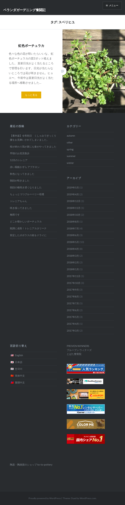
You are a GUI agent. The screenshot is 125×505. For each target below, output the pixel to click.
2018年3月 (73, 255)
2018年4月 (73, 248)
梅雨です (15, 214)
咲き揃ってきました (21, 207)
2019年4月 (73, 194)
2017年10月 (73, 282)
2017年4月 (73, 323)
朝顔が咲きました (19, 180)
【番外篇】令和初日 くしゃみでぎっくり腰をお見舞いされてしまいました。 (33, 137)
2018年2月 (73, 262)
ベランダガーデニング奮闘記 (24, 10)
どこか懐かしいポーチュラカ (26, 221)
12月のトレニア (19, 160)
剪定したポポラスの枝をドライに (28, 235)
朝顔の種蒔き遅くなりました (26, 187)
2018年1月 (73, 269)
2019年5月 (73, 187)
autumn (71, 135)
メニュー (113, 5)
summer (71, 156)
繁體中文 (20, 382)
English (19, 355)
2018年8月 (73, 221)
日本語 (18, 362)
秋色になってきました (22, 173)
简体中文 (20, 375)
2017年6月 (73, 310)
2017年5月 (73, 316)
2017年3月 (73, 330)
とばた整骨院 (74, 353)
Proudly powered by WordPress (44, 498)
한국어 (18, 368)
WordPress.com (88, 498)
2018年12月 (73, 201)
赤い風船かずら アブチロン (25, 166)
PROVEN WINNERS (78, 345)
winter (70, 162)
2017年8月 (73, 296)
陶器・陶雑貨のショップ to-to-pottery (31, 464)
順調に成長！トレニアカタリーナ (28, 228)
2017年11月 (73, 276)
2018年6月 (73, 235)
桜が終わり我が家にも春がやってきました (33, 146)
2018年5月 (73, 242)
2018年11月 (73, 207)
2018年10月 (73, 214)
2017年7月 (73, 303)
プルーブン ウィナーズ (79, 350)
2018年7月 (73, 228)
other (70, 142)
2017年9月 (73, 289)
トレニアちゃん (18, 201)
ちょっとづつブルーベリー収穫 (27, 194)
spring (70, 149)
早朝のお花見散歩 (19, 153)
